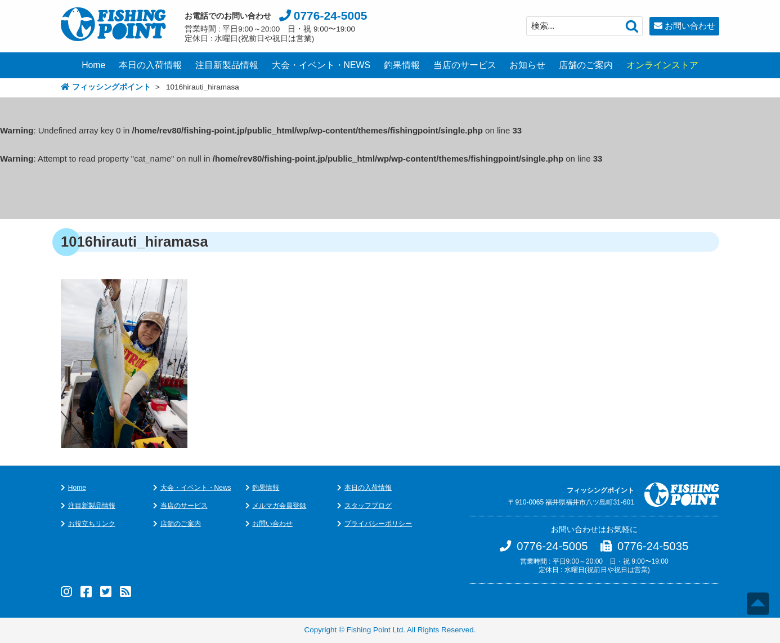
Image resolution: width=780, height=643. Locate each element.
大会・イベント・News (195, 488)
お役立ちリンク (91, 524)
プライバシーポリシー (378, 524)
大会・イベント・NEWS (321, 65)
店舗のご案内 (586, 65)
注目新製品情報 (226, 65)
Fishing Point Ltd (375, 630)
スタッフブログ (368, 506)
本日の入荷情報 (150, 65)
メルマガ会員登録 (279, 506)
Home (93, 65)
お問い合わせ (690, 25)
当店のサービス (464, 65)
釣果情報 (402, 65)
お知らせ (527, 65)
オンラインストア (662, 65)
